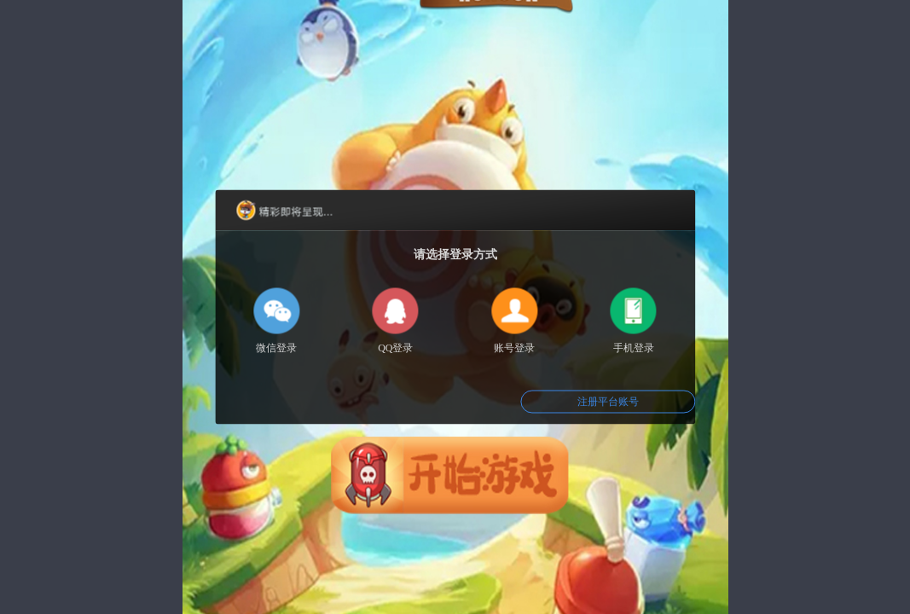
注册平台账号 (608, 402)
